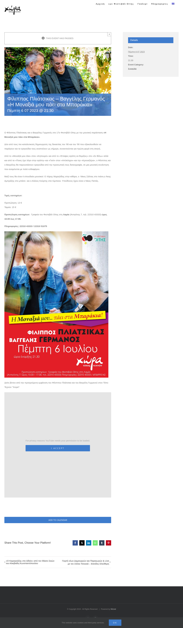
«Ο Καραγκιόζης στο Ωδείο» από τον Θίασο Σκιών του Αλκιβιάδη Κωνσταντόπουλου (30, 562)
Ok (115, 622)
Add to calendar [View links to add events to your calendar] (57, 520)
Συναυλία (132, 69)
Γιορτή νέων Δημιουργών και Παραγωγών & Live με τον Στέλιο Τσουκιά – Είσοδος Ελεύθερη (85, 562)
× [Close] (109, 34)
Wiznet (113, 609)
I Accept (57, 448)
